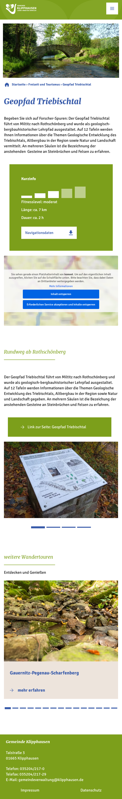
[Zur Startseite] (21, 12)
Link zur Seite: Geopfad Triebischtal (57, 426)
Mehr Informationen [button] (61, 286)
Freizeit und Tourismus (44, 84)
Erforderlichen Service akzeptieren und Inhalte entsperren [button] (61, 304)
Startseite (19, 84)
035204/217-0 (32, 768)
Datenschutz (91, 790)
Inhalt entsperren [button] (61, 294)
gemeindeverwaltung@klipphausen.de (50, 779)
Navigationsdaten (39, 232)
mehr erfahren (31, 690)
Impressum (30, 790)
